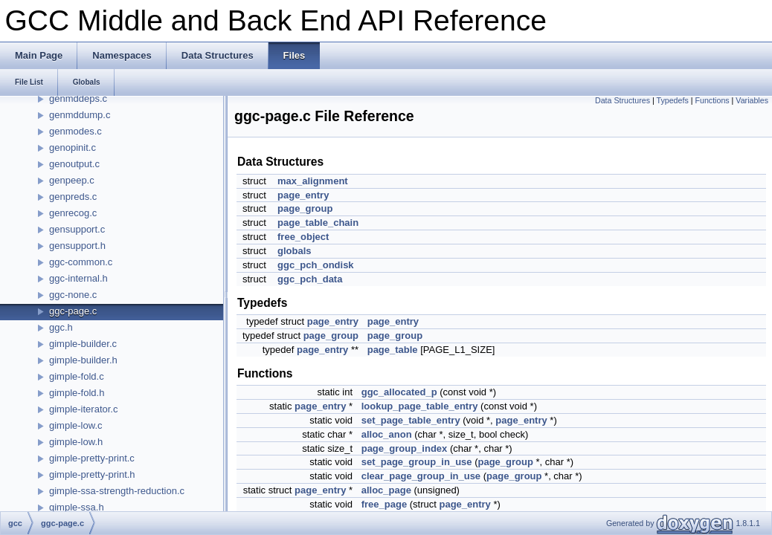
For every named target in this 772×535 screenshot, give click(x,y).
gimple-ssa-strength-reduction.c (116, 490)
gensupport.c (77, 229)
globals (294, 250)
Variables (752, 100)
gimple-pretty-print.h (92, 474)
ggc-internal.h (78, 278)
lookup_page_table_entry (419, 406)
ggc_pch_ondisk (315, 264)
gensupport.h (77, 245)
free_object (303, 236)
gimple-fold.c (76, 376)
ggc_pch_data (309, 279)
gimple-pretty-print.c (92, 458)
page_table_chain (317, 222)
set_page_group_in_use (416, 461)
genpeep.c (71, 180)
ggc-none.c (73, 294)
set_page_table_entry (410, 420)
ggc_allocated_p (399, 392)
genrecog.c (73, 212)
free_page (384, 504)
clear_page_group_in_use (420, 476)
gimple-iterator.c (83, 409)
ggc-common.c (80, 262)
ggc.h (61, 327)
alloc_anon (386, 434)
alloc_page (386, 490)
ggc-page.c (73, 311)
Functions (712, 100)
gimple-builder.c (83, 343)
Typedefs (673, 100)
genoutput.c (74, 163)
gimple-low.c (76, 425)
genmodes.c (75, 131)
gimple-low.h (76, 441)
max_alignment (312, 181)
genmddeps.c (78, 98)
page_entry (303, 195)
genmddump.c (79, 114)
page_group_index (404, 448)
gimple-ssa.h (76, 507)
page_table (392, 349)
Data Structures (622, 100)
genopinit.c (72, 147)
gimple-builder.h (83, 360)
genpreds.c (73, 196)
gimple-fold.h (76, 392)
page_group (304, 208)
